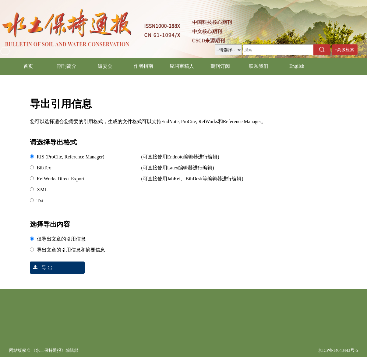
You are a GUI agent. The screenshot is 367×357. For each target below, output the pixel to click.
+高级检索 (344, 49)
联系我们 (258, 66)
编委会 (105, 66)
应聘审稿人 (182, 66)
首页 (28, 66)
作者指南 (143, 66)
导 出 (41, 267)
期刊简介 (66, 66)
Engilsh (296, 66)
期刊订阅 (220, 66)
